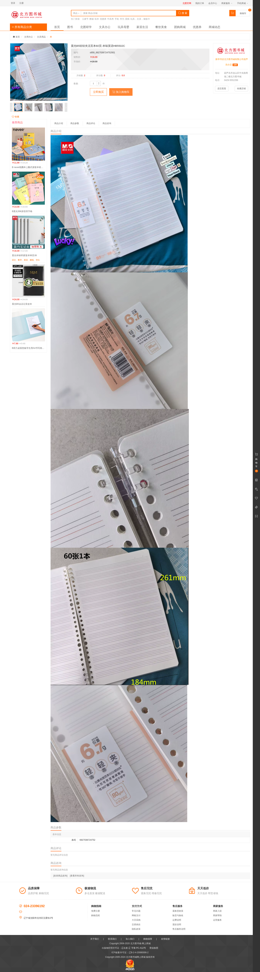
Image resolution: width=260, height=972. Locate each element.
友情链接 (165, 939)
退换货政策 (177, 911)
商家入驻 (217, 911)
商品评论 (90, 123)
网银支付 (136, 915)
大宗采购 (136, 920)
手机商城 (242, 3)
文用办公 (28, 37)
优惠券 (103, 19)
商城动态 (214, 27)
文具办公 (104, 27)
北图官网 (187, 3)
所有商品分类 (22, 27)
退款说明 (176, 924)
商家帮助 (217, 915)
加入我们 (130, 939)
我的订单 (199, 3)
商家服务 (226, 3)
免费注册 (95, 911)
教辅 (91, 19)
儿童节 (85, 19)
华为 (122, 19)
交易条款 (136, 924)
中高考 (110, 19)
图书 (70, 27)
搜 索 (182, 13)
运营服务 (217, 920)
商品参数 (74, 123)
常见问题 (136, 911)
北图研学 (86, 27)
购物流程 (95, 915)
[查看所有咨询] (77, 875)
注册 (21, 3)
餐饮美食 (161, 27)
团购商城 (180, 27)
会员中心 (212, 3)
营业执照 (154, 948)
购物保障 (147, 939)
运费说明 (176, 920)
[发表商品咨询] (60, 875)
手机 (117, 19)
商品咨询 (107, 123)
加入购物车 (120, 91)
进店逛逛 (221, 88)
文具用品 (41, 37)
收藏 (15, 116)
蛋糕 (127, 19)
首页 (57, 27)
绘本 (97, 19)
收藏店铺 (241, 88)
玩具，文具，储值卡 (140, 19)
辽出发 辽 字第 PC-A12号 (133, 948)
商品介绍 (58, 123)
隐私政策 (136, 929)
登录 (13, 3)
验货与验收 (177, 915)
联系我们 (112, 939)
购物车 (243, 13)
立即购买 (98, 91)
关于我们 (94, 939)
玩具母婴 (123, 27)
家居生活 (142, 27)
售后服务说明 (178, 929)
